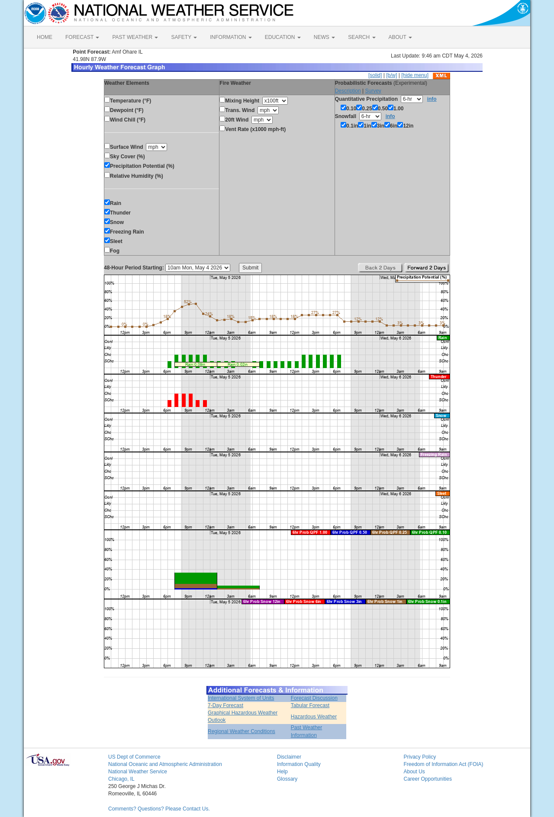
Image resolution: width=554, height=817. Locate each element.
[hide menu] (414, 75)
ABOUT (400, 37)
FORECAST (82, 37)
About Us (414, 772)
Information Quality (299, 764)
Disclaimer (289, 757)
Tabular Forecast (310, 705)
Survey (373, 91)
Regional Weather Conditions (241, 731)
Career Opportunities (428, 779)
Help (282, 772)
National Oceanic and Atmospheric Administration (165, 764)
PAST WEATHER (135, 37)
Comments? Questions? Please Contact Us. (159, 809)
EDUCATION (283, 37)
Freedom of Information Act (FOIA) (443, 764)
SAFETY (184, 37)
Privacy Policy (420, 757)
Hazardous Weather (314, 717)
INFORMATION (230, 37)
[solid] (375, 75)
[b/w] (391, 75)
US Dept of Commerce (134, 757)
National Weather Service (137, 772)
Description (348, 91)
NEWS (324, 37)
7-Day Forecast (225, 705)
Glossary (287, 779)
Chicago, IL (121, 779)
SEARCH (361, 37)
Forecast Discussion (314, 698)
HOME (44, 37)
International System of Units (241, 698)
